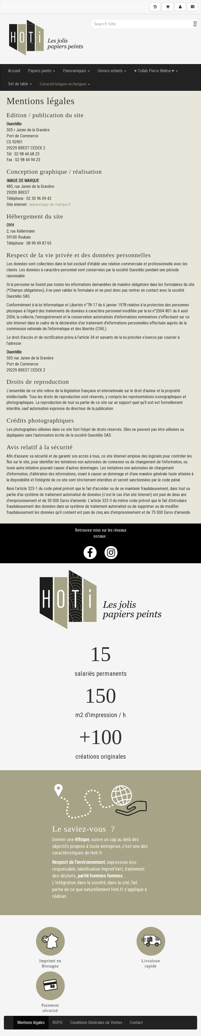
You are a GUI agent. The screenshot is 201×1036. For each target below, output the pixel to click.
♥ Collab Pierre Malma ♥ (156, 70)
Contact (136, 1022)
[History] (155, 6)
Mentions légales (31, 1022)
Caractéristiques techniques (65, 84)
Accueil (14, 70)
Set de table (20, 83)
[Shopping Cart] (167, 6)
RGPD (57, 1022)
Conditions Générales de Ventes (96, 1022)
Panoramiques (76, 70)
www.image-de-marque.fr (50, 204)
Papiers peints (41, 70)
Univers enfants (112, 70)
